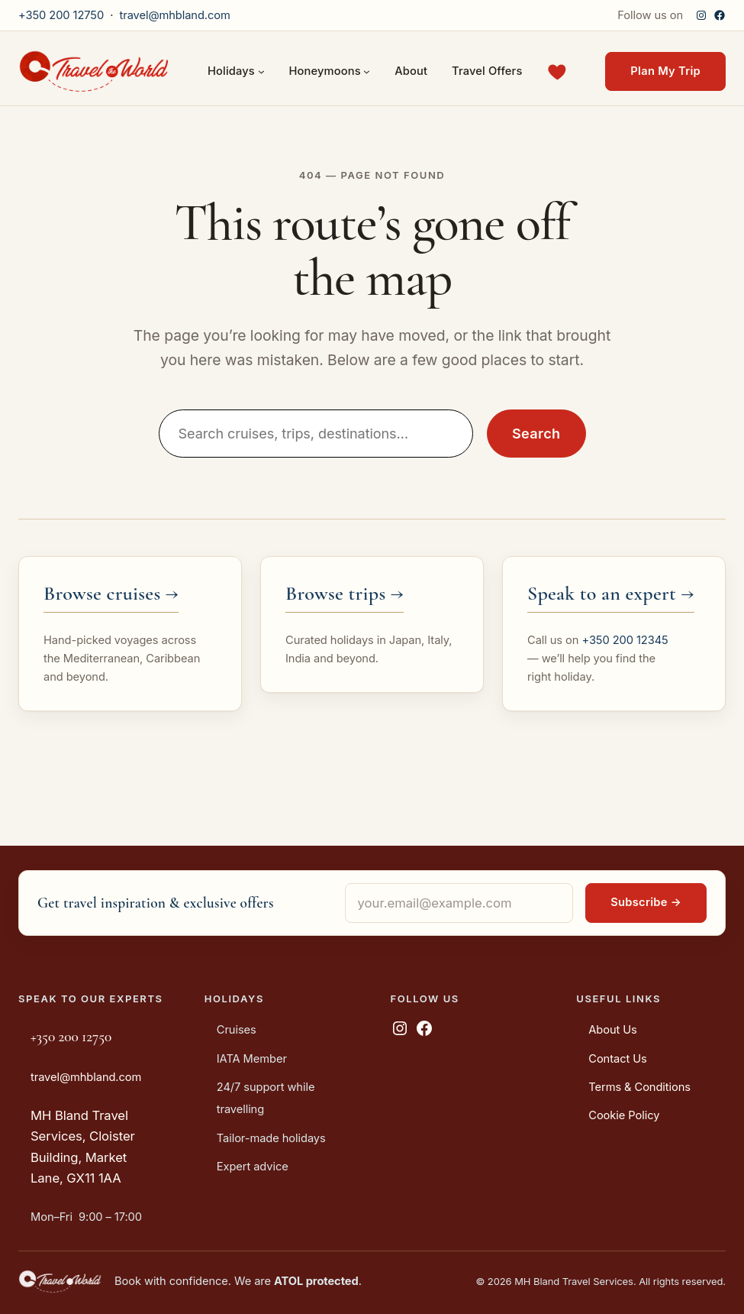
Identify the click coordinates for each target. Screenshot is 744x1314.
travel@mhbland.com (174, 15)
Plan (665, 71)
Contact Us (617, 1059)
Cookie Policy (623, 1115)
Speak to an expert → (610, 593)
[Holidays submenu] (261, 71)
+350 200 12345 (624, 640)
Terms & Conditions (639, 1087)
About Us (612, 1030)
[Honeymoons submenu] (366, 71)
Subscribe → (645, 902)
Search (536, 433)
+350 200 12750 (61, 15)
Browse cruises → (111, 593)
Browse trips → (344, 593)
